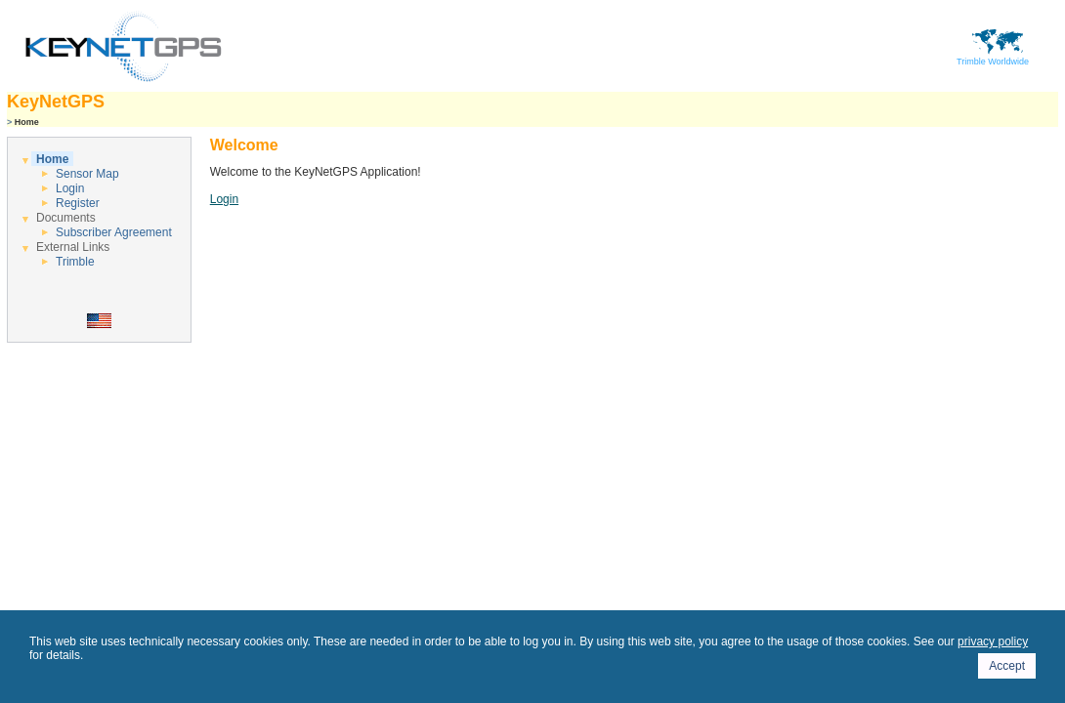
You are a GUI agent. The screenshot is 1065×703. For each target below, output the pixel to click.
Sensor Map (87, 174)
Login (70, 188)
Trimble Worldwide (993, 57)
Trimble (75, 262)
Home (52, 159)
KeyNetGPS (56, 101)
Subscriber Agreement (114, 232)
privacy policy (993, 641)
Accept (1007, 666)
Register (78, 203)
